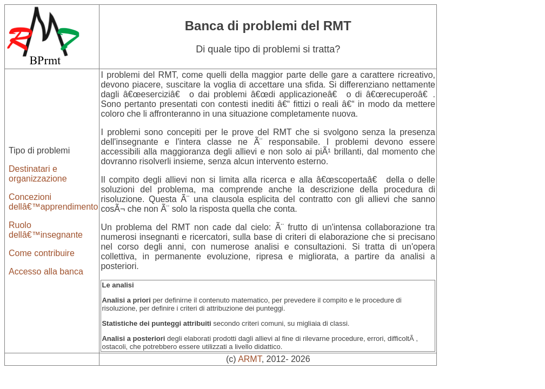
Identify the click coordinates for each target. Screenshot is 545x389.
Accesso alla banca (46, 271)
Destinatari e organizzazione (38, 173)
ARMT (250, 359)
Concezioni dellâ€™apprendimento (53, 201)
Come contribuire (42, 253)
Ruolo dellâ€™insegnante (46, 229)
